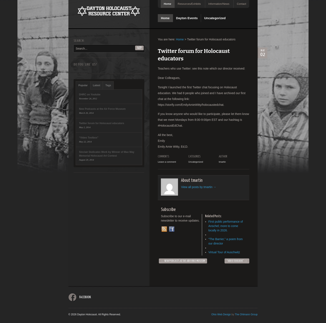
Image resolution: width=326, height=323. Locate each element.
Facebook (85, 297)
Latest (96, 85)
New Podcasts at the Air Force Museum (183, 260)
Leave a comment (167, 162)
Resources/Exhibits (189, 3)
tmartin (222, 162)
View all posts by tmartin (198, 187)
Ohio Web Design (221, 314)
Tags (108, 85)
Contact (241, 3)
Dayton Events (187, 18)
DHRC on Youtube (89, 94)
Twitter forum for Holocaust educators (101, 123)
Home (167, 3)
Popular (83, 85)
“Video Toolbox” (237, 260)
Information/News (218, 3)
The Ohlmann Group (246, 314)
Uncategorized (215, 18)
